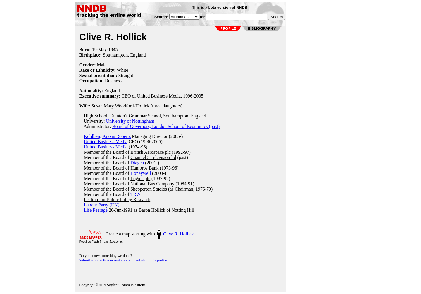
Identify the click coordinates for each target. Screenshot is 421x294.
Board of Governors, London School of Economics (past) (166, 126)
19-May (99, 49)
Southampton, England (124, 54)
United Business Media (105, 141)
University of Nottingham (130, 121)
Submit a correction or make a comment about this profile (123, 260)
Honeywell (140, 173)
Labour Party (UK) (102, 204)
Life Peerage (96, 210)
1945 (113, 49)
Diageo (137, 162)
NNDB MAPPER (91, 237)
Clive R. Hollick (178, 233)
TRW (135, 194)
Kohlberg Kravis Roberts (107, 136)
